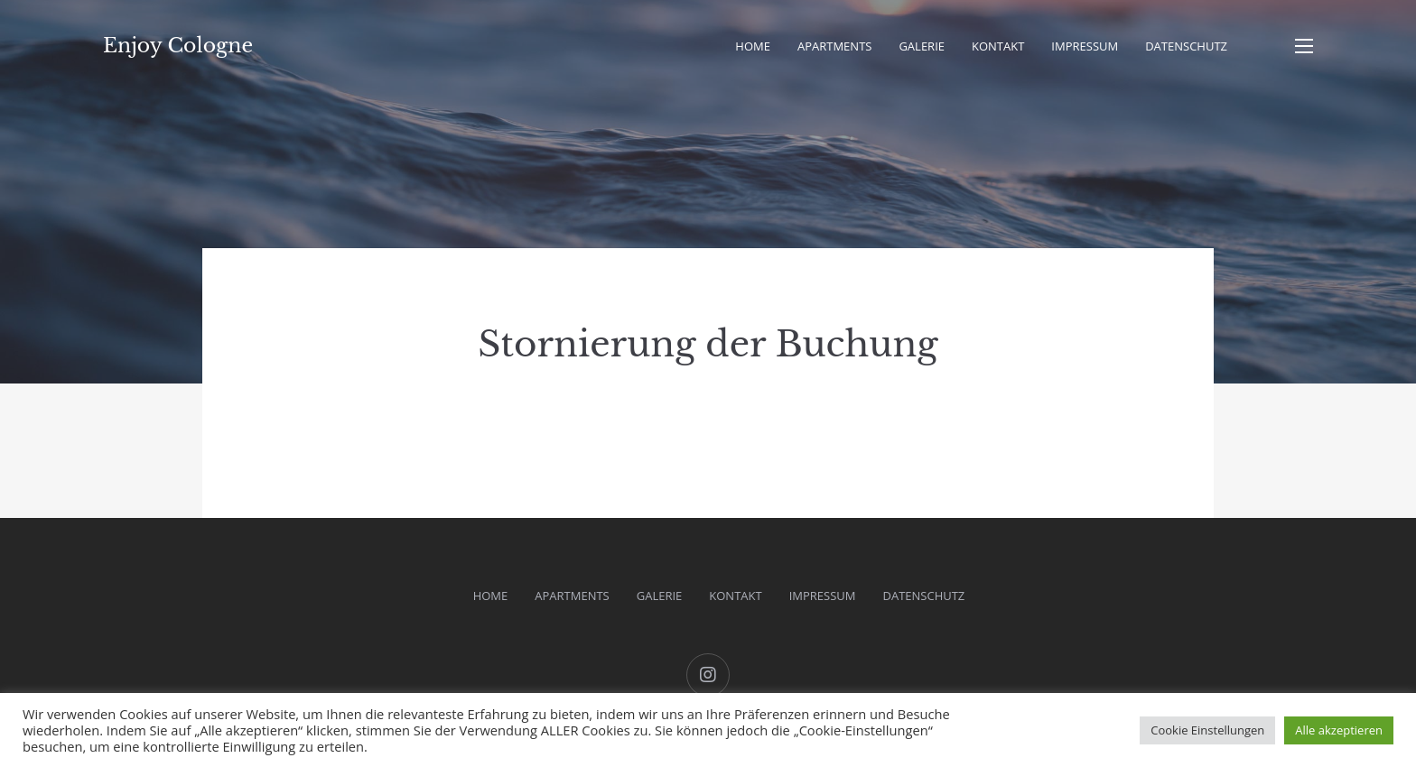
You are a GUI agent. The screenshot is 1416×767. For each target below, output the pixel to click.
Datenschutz (1186, 46)
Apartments (834, 46)
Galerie (922, 46)
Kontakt (998, 46)
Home (752, 46)
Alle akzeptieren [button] (1339, 730)
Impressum (1084, 46)
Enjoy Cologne (178, 45)
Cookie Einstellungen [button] (1207, 730)
